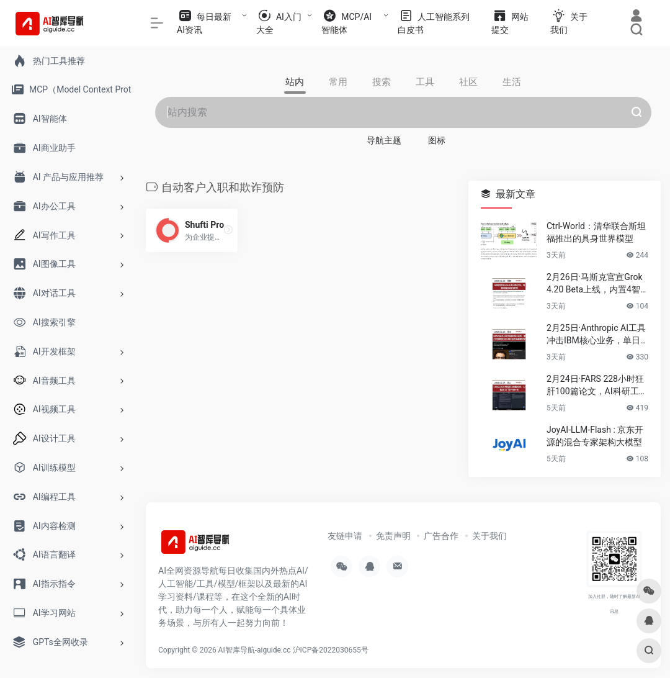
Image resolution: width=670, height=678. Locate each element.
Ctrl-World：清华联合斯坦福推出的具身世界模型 (596, 232)
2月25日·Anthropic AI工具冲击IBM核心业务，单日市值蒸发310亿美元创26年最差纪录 (596, 334)
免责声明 (393, 536)
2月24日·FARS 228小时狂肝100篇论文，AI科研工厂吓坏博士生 (597, 385)
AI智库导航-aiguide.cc (254, 650)
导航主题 (384, 140)
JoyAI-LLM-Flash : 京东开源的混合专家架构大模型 (595, 436)
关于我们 (489, 536)
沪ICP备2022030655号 (330, 650)
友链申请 (345, 536)
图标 (436, 140)
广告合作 (441, 536)
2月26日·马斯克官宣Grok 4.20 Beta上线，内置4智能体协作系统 (595, 284)
